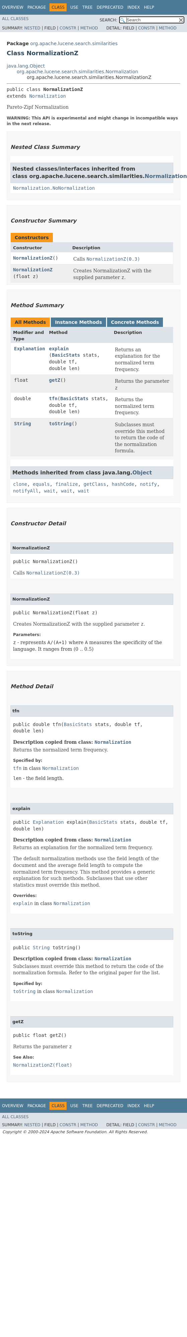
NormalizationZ (33, 258)
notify (148, 484)
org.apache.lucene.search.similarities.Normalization (77, 71)
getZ (55, 380)
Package (36, 7)
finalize (66, 484)
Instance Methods (78, 322)
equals (41, 484)
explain (59, 348)
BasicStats (66, 355)
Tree (87, 7)
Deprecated (110, 7)
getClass (95, 484)
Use (74, 7)
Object (142, 472)
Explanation (29, 348)
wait (50, 491)
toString (60, 423)
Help (149, 7)
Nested (32, 28)
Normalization (47, 96)
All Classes (15, 18)
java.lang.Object (26, 66)
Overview (12, 7)
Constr (68, 28)
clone (20, 484)
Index (133, 7)
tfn (53, 398)
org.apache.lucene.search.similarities (73, 43)
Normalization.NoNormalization (54, 188)
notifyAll (25, 491)
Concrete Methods (135, 322)
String (22, 423)
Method (89, 28)
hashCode (123, 484)
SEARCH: (108, 20)
